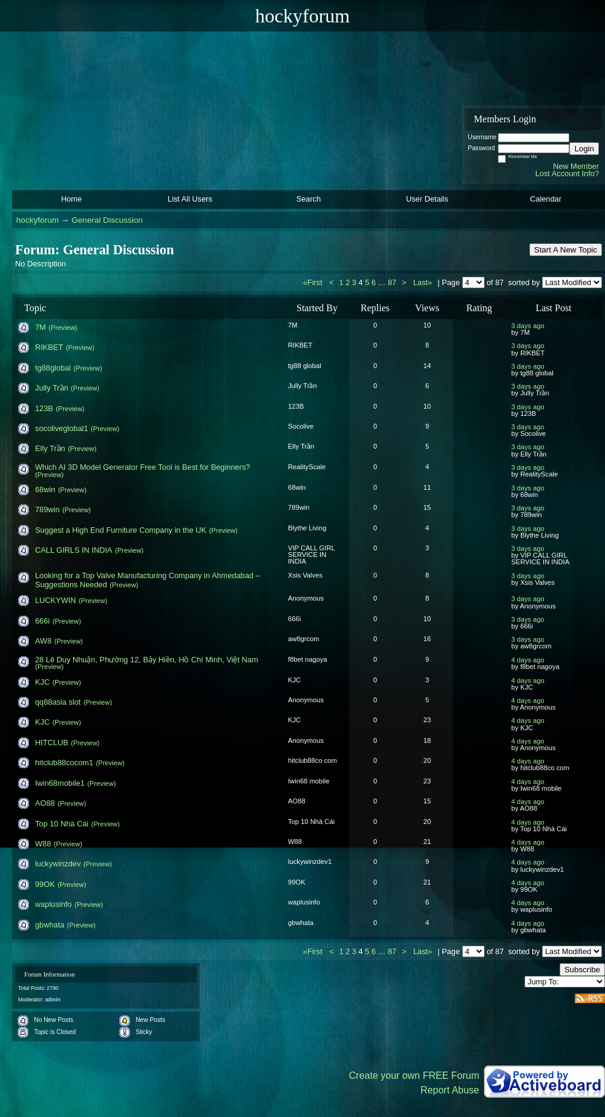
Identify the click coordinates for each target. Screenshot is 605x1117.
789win (47, 509)
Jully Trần (51, 387)
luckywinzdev (57, 863)
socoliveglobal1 (61, 428)
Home (71, 198)
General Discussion (107, 220)
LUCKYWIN (55, 600)
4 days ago (527, 660)
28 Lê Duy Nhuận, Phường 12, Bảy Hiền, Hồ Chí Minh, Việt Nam (146, 659)
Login (584, 148)
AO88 (45, 803)
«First (314, 282)
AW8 (43, 640)
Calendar (545, 198)
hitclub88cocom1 (64, 762)
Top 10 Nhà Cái (61, 823)
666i (42, 620)
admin (52, 1000)
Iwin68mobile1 (60, 783)
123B (44, 408)
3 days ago (527, 325)
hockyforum (37, 220)
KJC (42, 682)
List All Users (190, 198)
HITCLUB (51, 742)
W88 (43, 843)
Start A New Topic (565, 249)
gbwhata (49, 924)
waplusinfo (53, 904)
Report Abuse (449, 1090)
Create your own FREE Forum (414, 1075)
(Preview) (62, 327)
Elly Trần (50, 448)
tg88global (53, 367)
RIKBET (49, 347)
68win (45, 489)
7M (40, 327)
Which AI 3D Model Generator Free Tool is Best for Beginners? (142, 467)
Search (308, 198)
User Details (427, 198)
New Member (576, 166)
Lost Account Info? (567, 173)
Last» (423, 282)
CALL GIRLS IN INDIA (74, 550)
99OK (45, 884)
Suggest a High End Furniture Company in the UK (120, 530)
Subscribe (582, 969)
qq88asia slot (57, 702)
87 (392, 282)
